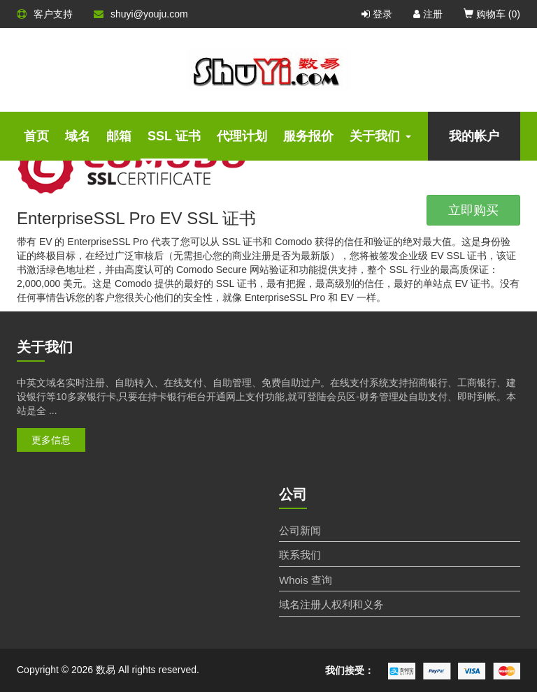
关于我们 (380, 136)
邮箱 (118, 136)
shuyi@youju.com (141, 14)
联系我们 (300, 555)
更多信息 (51, 440)
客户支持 (45, 14)
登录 (376, 14)
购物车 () (492, 14)
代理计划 (242, 136)
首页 (36, 136)
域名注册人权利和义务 (331, 604)
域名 (77, 136)
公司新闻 (300, 530)
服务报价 (308, 136)
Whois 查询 (305, 580)
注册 (428, 14)
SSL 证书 (174, 136)
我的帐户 (474, 136)
